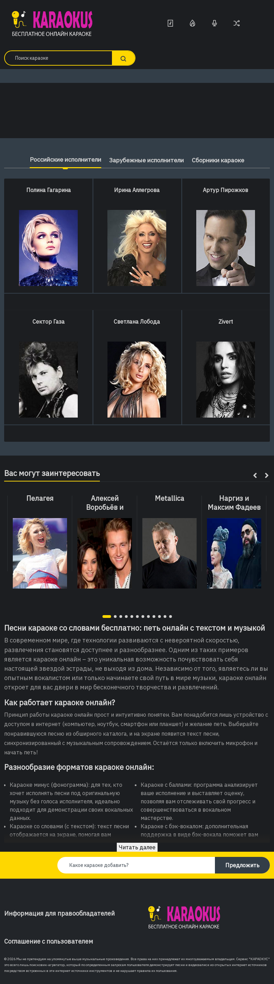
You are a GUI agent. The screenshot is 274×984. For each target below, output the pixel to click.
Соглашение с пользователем (48, 941)
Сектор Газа (48, 321)
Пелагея (40, 498)
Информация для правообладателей (59, 913)
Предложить (242, 865)
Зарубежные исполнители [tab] (147, 160)
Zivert (225, 321)
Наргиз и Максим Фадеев (234, 503)
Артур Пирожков (225, 190)
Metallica (169, 498)
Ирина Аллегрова (137, 190)
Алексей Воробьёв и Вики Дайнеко (104, 507)
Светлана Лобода (137, 321)
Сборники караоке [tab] (223, 160)
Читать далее (137, 847)
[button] (106, 616)
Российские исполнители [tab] (61, 159)
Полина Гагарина (48, 190)
